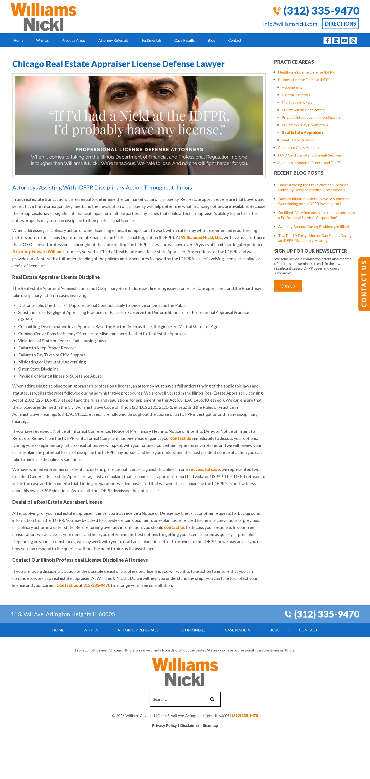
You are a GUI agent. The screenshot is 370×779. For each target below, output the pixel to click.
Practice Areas (73, 40)
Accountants (292, 87)
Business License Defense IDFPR (304, 79)
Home (18, 40)
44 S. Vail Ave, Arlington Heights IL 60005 (62, 613)
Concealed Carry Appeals (298, 147)
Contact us (67, 585)
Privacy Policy (164, 725)
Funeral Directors (296, 94)
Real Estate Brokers (298, 140)
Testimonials (151, 40)
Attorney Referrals (113, 40)
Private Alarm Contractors (303, 109)
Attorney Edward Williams (38, 251)
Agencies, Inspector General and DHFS (309, 162)
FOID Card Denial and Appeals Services (310, 155)
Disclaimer (189, 725)
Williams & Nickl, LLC (201, 237)
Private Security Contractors (305, 125)
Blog (211, 40)
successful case (204, 469)
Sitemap (210, 725)
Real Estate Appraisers (303, 132)
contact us (180, 438)
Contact (234, 40)
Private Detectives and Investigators (311, 117)
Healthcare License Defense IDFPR (306, 72)
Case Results (184, 40)
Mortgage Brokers (297, 102)
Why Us (42, 40)
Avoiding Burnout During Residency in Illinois (314, 226)
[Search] (211, 699)
